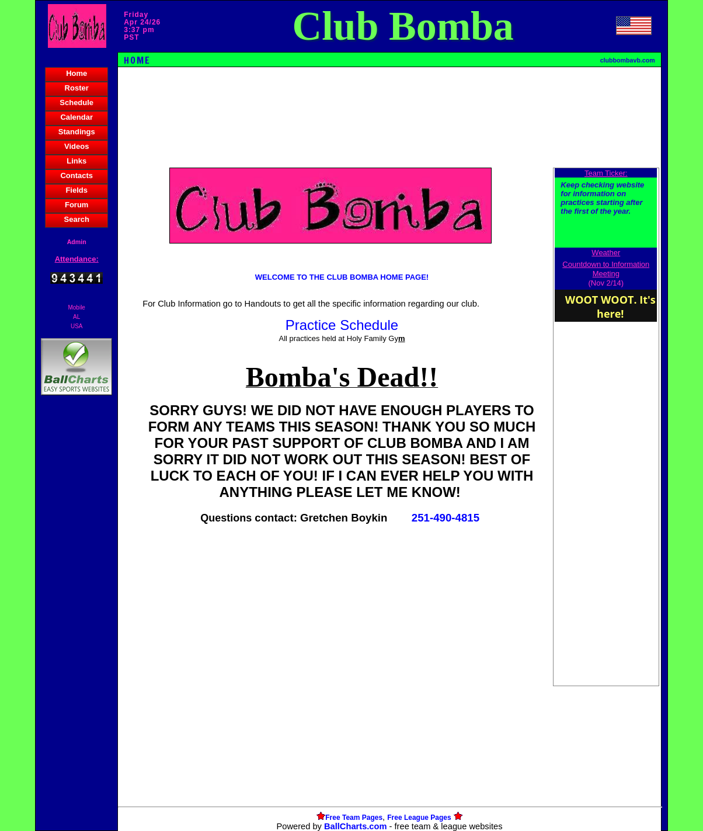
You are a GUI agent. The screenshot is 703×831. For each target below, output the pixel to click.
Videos (76, 146)
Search (76, 219)
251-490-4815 (445, 518)
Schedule (76, 102)
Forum (76, 204)
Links (76, 161)
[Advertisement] (76, 599)
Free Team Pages (353, 817)
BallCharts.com (355, 826)
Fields (76, 190)
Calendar (76, 117)
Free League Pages (419, 817)
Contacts (76, 175)
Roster (77, 88)
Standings (76, 131)
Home (76, 73)
